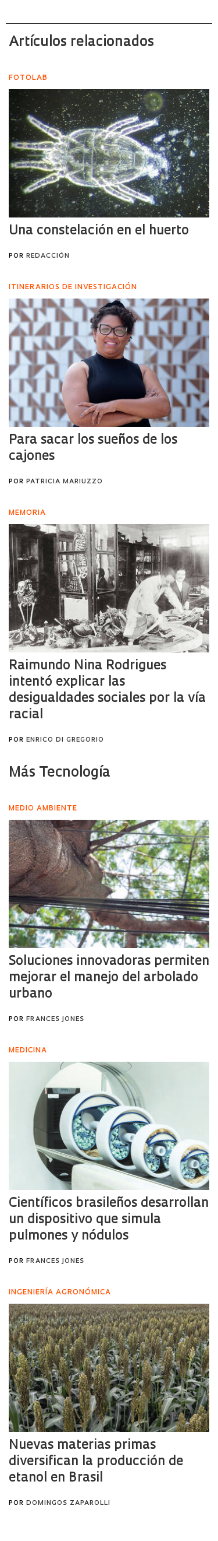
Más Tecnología (59, 773)
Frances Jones (55, 1019)
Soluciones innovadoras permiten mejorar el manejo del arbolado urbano (109, 978)
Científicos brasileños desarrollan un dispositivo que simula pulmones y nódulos (109, 1220)
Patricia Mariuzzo (64, 482)
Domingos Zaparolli (68, 1503)
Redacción (48, 256)
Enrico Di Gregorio (65, 740)
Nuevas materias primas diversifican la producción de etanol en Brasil (96, 1462)
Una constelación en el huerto (99, 231)
